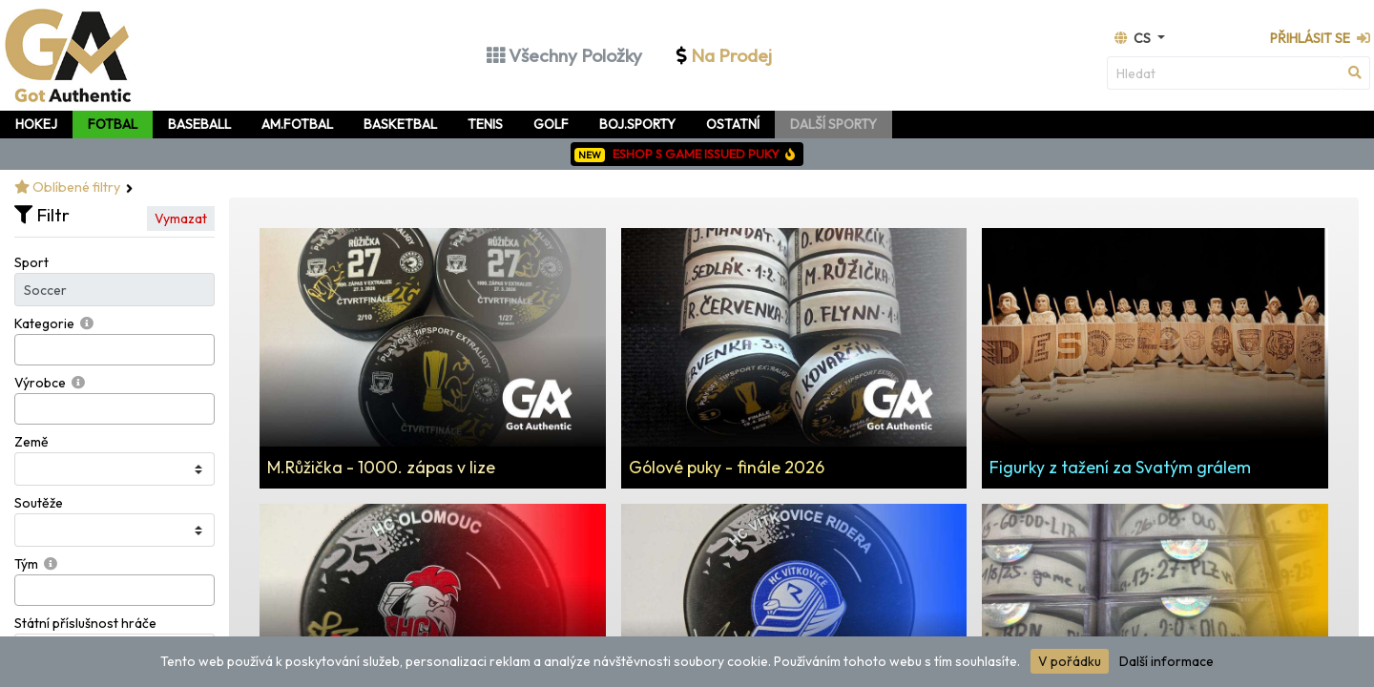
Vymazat (181, 218)
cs (1134, 38)
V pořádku (1069, 661)
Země (31, 441)
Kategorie (44, 323)
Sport (31, 262)
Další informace (1166, 661)
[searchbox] (25, 350)
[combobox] (114, 349)
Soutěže (38, 502)
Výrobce (40, 382)
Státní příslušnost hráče (85, 623)
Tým (26, 563)
